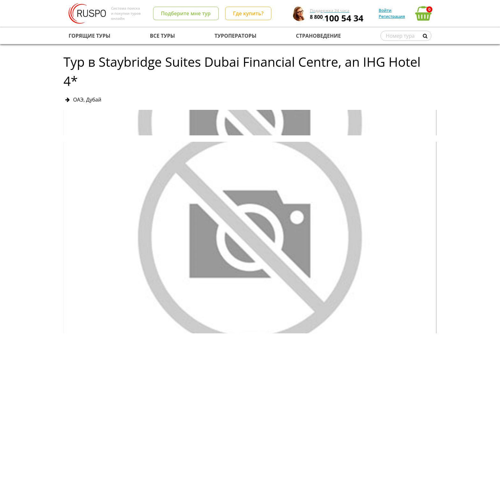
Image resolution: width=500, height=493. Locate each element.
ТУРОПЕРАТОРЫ (235, 35)
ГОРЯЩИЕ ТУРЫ (89, 35)
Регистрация (392, 16)
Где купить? (248, 13)
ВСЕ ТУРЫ (162, 35)
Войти (385, 10)
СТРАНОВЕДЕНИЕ (318, 35)
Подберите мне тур (186, 13)
